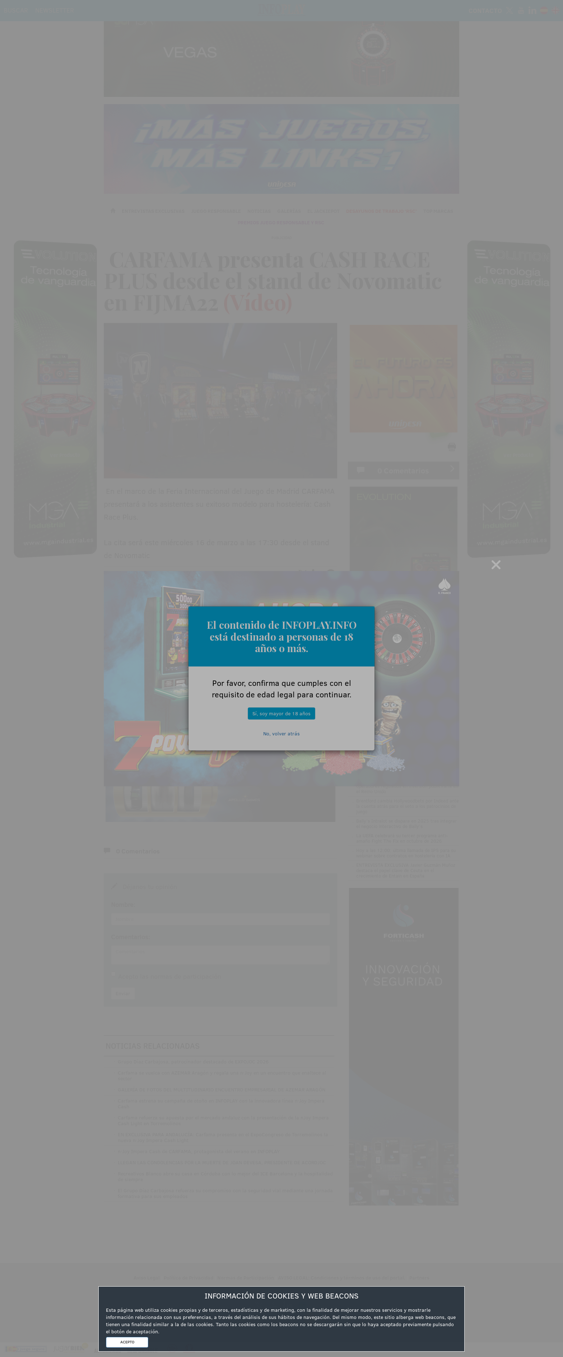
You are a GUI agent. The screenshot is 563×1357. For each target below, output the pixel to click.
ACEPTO (127, 1342)
